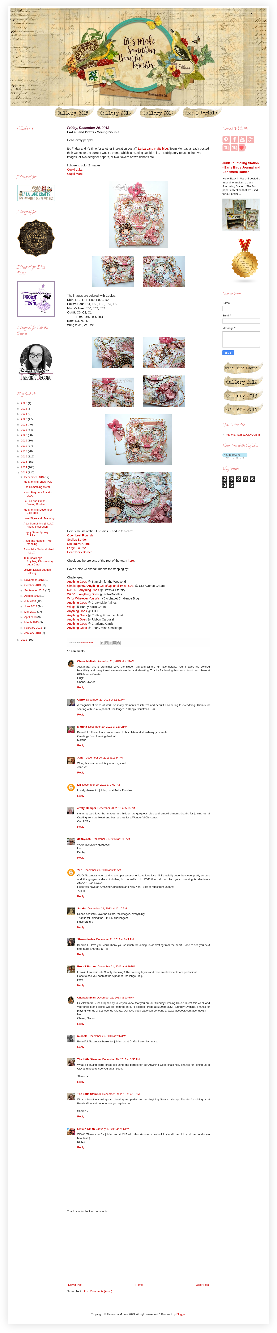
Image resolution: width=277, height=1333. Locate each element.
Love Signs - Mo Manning (39, 518)
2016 (24, 456)
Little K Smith (86, 1128)
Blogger (181, 1314)
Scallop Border (77, 539)
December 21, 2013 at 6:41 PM (115, 939)
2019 (24, 440)
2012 (24, 639)
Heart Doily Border (79, 552)
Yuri (79, 870)
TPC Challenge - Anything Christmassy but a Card (38, 561)
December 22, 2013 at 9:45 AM (115, 997)
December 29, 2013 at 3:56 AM (121, 1059)
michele (82, 1036)
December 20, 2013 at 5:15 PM (116, 808)
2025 (24, 408)
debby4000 (84, 838)
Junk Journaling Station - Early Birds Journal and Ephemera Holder (241, 167)
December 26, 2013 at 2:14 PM (107, 1036)
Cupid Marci (75, 173)
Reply (80, 687)
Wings (71, 607)
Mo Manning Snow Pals (38, 481)
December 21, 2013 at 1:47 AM (111, 838)
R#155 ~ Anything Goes (83, 590)
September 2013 (34, 590)
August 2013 (32, 595)
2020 (24, 435)
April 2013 (30, 617)
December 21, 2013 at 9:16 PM (116, 966)
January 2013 (33, 633)
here (131, 560)
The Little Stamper (89, 1059)
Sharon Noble (86, 939)
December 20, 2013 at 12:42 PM (107, 726)
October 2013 (33, 585)
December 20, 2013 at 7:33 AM (115, 661)
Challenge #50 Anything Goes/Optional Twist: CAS (100, 585)
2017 (24, 451)
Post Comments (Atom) (98, 1291)
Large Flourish (76, 548)
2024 (24, 413)
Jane (80, 757)
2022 (24, 424)
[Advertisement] (138, 1248)
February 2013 (33, 627)
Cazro (81, 699)
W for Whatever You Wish (84, 598)
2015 (24, 461)
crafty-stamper (86, 808)
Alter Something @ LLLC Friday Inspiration (39, 525)
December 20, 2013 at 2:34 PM (104, 757)
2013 (24, 472)
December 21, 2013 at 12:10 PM (107, 908)
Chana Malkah (86, 661)
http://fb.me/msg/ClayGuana (243, 434)
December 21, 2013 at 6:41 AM (102, 870)
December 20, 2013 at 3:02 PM (101, 784)
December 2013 (34, 477)
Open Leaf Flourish (80, 535)
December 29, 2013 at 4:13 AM (121, 1094)
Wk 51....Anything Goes (83, 594)
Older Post (202, 1284)
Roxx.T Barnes (86, 966)
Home (139, 1284)
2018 (24, 445)
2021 (24, 429)
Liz (79, 784)
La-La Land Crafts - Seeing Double (35, 502)
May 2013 (30, 611)
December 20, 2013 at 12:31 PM (105, 699)
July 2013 (30, 601)
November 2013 (34, 579)
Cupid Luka (74, 169)
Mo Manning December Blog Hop (38, 511)
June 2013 (31, 606)
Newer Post (75, 1284)
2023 (24, 419)
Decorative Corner (79, 543)
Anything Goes (77, 581)
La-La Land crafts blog (153, 148)
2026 (24, 403)
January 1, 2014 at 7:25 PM (112, 1128)
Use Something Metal (37, 487)
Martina (82, 726)
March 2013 (31, 622)
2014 (24, 467)
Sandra (81, 908)
